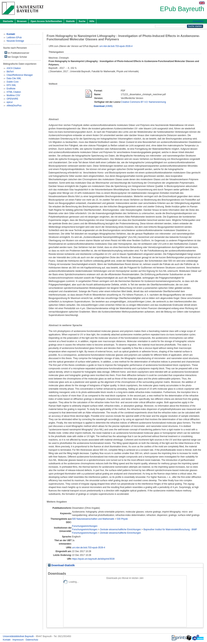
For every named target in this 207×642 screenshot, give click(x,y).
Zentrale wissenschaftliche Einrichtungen (120, 529)
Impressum (18, 639)
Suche (82, 21)
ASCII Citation (14, 68)
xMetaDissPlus (14, 105)
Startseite (8, 21)
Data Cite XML (14, 78)
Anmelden (198, 21)
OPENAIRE (12, 98)
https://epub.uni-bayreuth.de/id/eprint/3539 (93, 559)
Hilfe (91, 21)
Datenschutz (32, 639)
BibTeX (10, 71)
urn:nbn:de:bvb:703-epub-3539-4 (115, 46)
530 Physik (122, 519)
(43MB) (103, 106)
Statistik (70, 21)
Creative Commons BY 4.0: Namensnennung (143, 102)
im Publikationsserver (17, 52)
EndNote (11, 88)
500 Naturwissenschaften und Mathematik (93, 519)
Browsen (22, 21)
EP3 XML (11, 85)
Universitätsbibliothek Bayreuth (18, 636)
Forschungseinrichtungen (84, 526)
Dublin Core (12, 81)
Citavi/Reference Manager (20, 75)
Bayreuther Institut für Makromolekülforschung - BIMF (170, 529)
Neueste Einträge (15, 41)
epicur (10, 102)
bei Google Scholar (16, 56)
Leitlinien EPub (14, 37)
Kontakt (7, 639)
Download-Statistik (61, 565)
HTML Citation (14, 92)
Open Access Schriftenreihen (46, 21)
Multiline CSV (13, 95)
